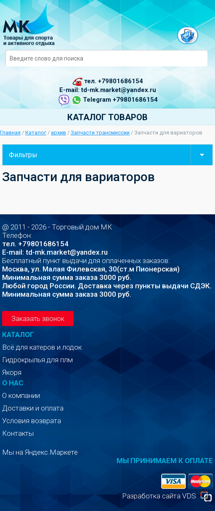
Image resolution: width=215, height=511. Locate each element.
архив (58, 132)
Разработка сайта (151, 496)
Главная (10, 132)
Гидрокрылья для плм (37, 360)
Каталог (35, 132)
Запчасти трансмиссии (100, 132)
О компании (21, 395)
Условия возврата (31, 420)
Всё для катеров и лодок (42, 347)
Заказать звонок (37, 319)
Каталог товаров (107, 117)
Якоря (11, 372)
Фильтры (110, 155)
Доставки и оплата (33, 408)
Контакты (18, 433)
